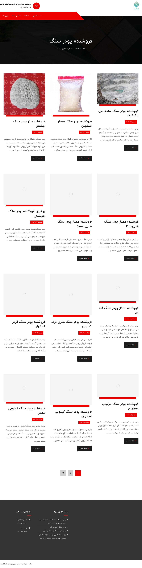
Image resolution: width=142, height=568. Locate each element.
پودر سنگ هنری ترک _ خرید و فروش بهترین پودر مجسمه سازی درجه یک (52, 536)
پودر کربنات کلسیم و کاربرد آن (54, 531)
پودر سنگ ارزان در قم (58, 527)
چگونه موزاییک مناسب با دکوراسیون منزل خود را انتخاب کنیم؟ (52, 522)
